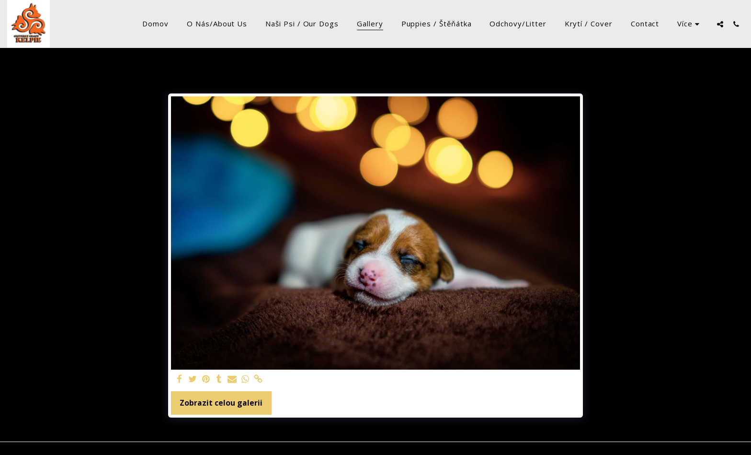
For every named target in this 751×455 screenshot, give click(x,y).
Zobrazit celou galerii (221, 402)
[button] (720, 24)
